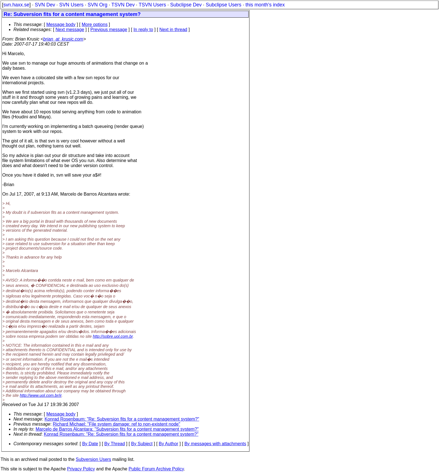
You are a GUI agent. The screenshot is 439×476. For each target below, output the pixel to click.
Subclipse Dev (186, 5)
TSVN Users (152, 5)
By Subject (141, 443)
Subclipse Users (223, 5)
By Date (90, 443)
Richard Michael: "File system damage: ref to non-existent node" (116, 424)
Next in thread (173, 29)
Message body (60, 24)
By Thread (114, 443)
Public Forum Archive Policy (156, 468)
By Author (168, 443)
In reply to (143, 29)
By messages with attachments (215, 443)
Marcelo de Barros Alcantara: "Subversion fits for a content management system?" (117, 429)
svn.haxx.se (16, 5)
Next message (69, 29)
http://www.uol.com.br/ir (41, 395)
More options (95, 24)
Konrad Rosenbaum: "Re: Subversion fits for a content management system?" (122, 419)
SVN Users (71, 5)
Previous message (108, 29)
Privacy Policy (81, 468)
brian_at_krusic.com (63, 39)
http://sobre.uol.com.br (113, 336)
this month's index (265, 5)
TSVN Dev (123, 5)
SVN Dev (45, 5)
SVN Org (97, 5)
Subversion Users (93, 459)
